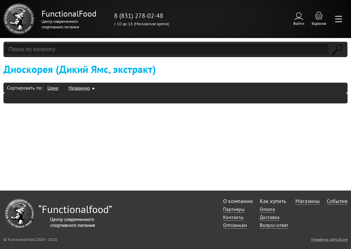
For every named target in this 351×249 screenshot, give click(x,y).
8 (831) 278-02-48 (138, 16)
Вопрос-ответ (274, 225)
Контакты (233, 217)
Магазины (307, 200)
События (337, 200)
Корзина (319, 23)
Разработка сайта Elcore (329, 239)
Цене (52, 88)
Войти (298, 23)
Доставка (269, 217)
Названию (79, 88)
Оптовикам (235, 225)
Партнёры (233, 209)
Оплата (267, 209)
